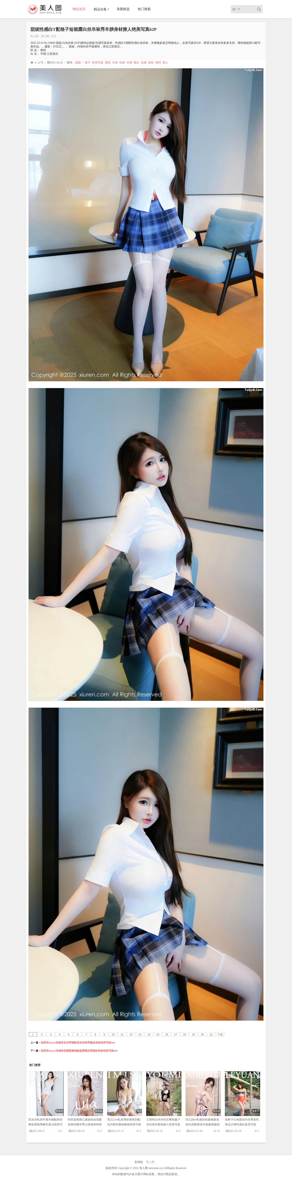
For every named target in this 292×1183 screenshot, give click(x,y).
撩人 (165, 62)
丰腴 (129, 62)
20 (202, 1034)
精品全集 (100, 9)
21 (211, 1034)
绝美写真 (97, 62)
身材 (151, 62)
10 (113, 1034)
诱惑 (108, 62)
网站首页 (79, 9)
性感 (122, 62)
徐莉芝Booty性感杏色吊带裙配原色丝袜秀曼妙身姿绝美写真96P (78, 1042)
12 (131, 1034)
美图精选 (123, 9)
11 (122, 1034)
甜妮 (78, 62)
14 (148, 1034)
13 (139, 1034)
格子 (87, 62)
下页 (220, 1034)
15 (157, 1034)
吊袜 (115, 62)
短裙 (144, 62)
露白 (136, 62)
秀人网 (45, 36)
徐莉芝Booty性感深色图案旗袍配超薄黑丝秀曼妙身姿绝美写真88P (79, 1050)
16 (166, 1034)
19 (193, 1034)
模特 (158, 62)
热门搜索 (144, 9)
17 (175, 1034)
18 (184, 1034)
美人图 (34, 36)
